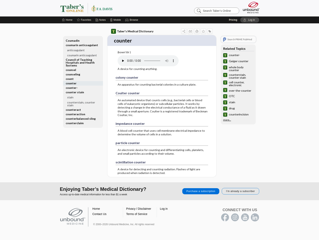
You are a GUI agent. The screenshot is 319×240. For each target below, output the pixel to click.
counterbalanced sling (81, 118)
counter (71, 83)
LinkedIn (255, 218)
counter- (72, 87)
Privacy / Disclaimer (138, 209)
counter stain (75, 92)
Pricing (233, 19)
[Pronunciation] (148, 60)
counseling (73, 74)
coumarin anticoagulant (82, 45)
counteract (73, 109)
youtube (245, 218)
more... (227, 119)
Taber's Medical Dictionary (132, 31)
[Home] (67, 19)
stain (70, 97)
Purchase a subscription (200, 191)
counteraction (75, 114)
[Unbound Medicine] (251, 7)
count (70, 78)
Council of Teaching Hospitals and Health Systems (80, 62)
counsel (71, 70)
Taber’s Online (111, 8)
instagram (235, 218)
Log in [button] (164, 209)
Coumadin (73, 40)
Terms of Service (136, 214)
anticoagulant (76, 50)
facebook (225, 218)
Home (96, 209)
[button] (132, 19)
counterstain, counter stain (81, 104)
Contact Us (99, 214)
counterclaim (75, 123)
